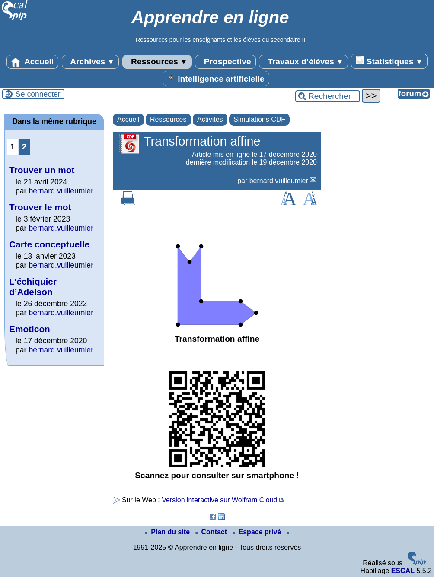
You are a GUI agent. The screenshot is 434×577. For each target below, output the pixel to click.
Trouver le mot (40, 207)
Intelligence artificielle (216, 78)
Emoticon (29, 329)
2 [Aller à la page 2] (24, 146)
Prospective (225, 62)
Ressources (157, 62)
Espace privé (258, 532)
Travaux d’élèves (303, 62)
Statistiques (389, 61)
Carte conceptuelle (49, 244)
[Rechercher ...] (327, 96)
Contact (212, 532)
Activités (210, 119)
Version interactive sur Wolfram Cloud (219, 500)
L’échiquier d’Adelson (33, 286)
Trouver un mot (41, 170)
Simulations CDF (259, 119)
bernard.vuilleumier (278, 180)
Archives (91, 62)
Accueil (32, 62)
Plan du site (168, 532)
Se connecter (38, 94)
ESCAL (403, 570)
